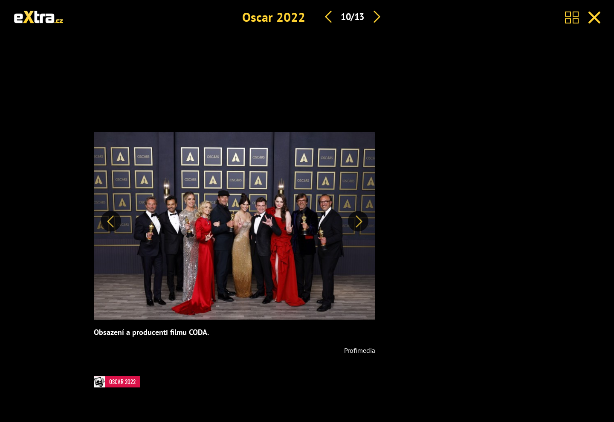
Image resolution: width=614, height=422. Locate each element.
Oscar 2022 (273, 17)
